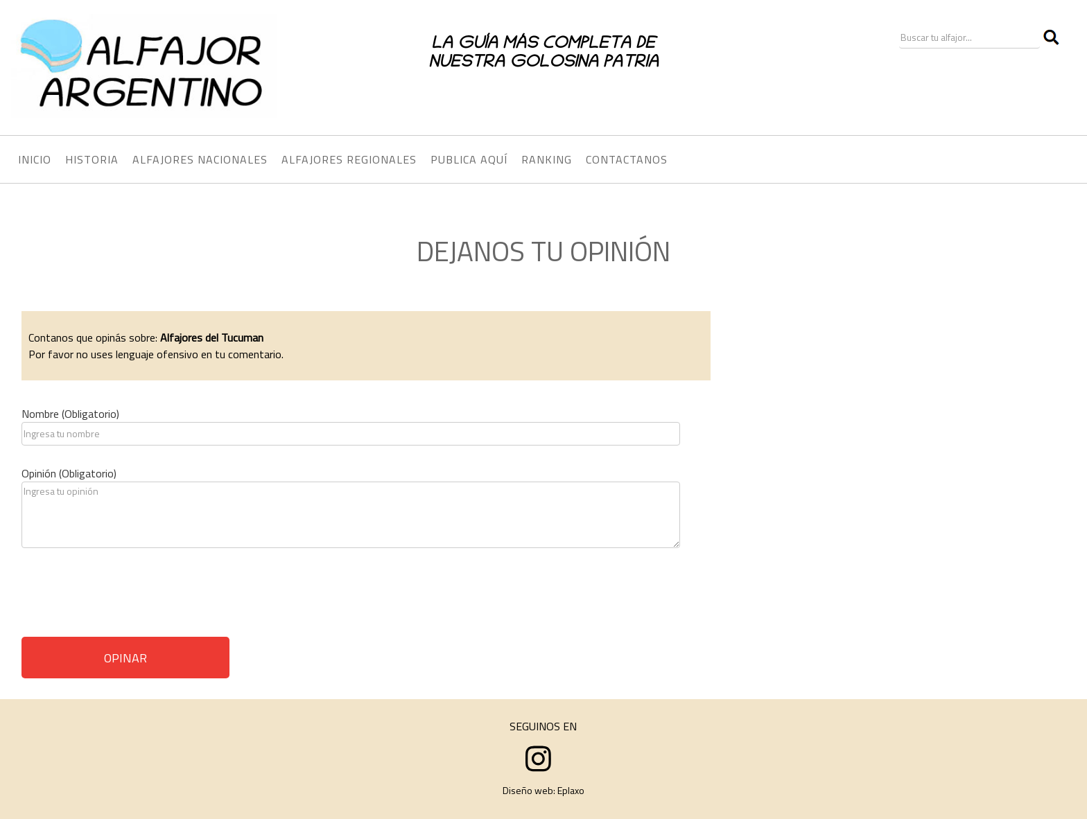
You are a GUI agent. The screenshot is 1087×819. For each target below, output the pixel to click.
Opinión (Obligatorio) (68, 473)
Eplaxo (570, 790)
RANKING (546, 159)
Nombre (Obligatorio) (70, 413)
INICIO (34, 159)
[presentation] (126, 597)
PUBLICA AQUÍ (469, 159)
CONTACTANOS (627, 159)
